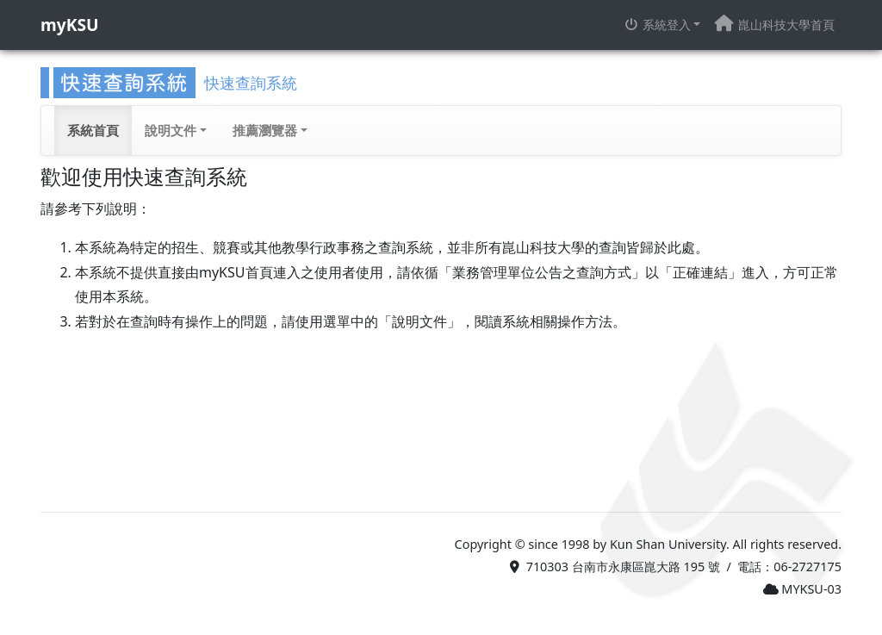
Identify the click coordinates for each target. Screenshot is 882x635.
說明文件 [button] (170, 130)
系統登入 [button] (657, 24)
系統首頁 (93, 130)
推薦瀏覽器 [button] (265, 130)
